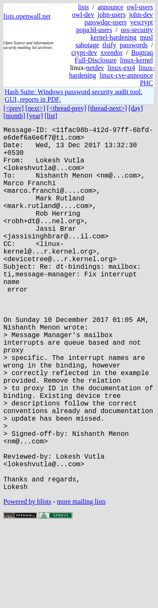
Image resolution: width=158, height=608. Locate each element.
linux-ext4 (121, 67)
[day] (136, 108)
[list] (51, 115)
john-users (111, 14)
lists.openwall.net (27, 16)
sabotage (87, 45)
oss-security (137, 29)
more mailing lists (81, 582)
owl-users (140, 7)
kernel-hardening (114, 37)
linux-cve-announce (126, 75)
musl (146, 37)
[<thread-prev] (66, 108)
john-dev (141, 14)
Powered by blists (27, 582)
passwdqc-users (105, 22)
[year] (35, 115)
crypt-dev (84, 52)
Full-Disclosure (96, 60)
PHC (146, 82)
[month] (14, 115)
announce (110, 7)
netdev (95, 67)
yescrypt (141, 22)
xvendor (112, 52)
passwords (134, 45)
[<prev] (13, 108)
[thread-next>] (107, 108)
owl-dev (83, 14)
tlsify (109, 45)
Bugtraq (142, 52)
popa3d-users (94, 29)
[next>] (35, 108)
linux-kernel (136, 60)
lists (83, 7)
